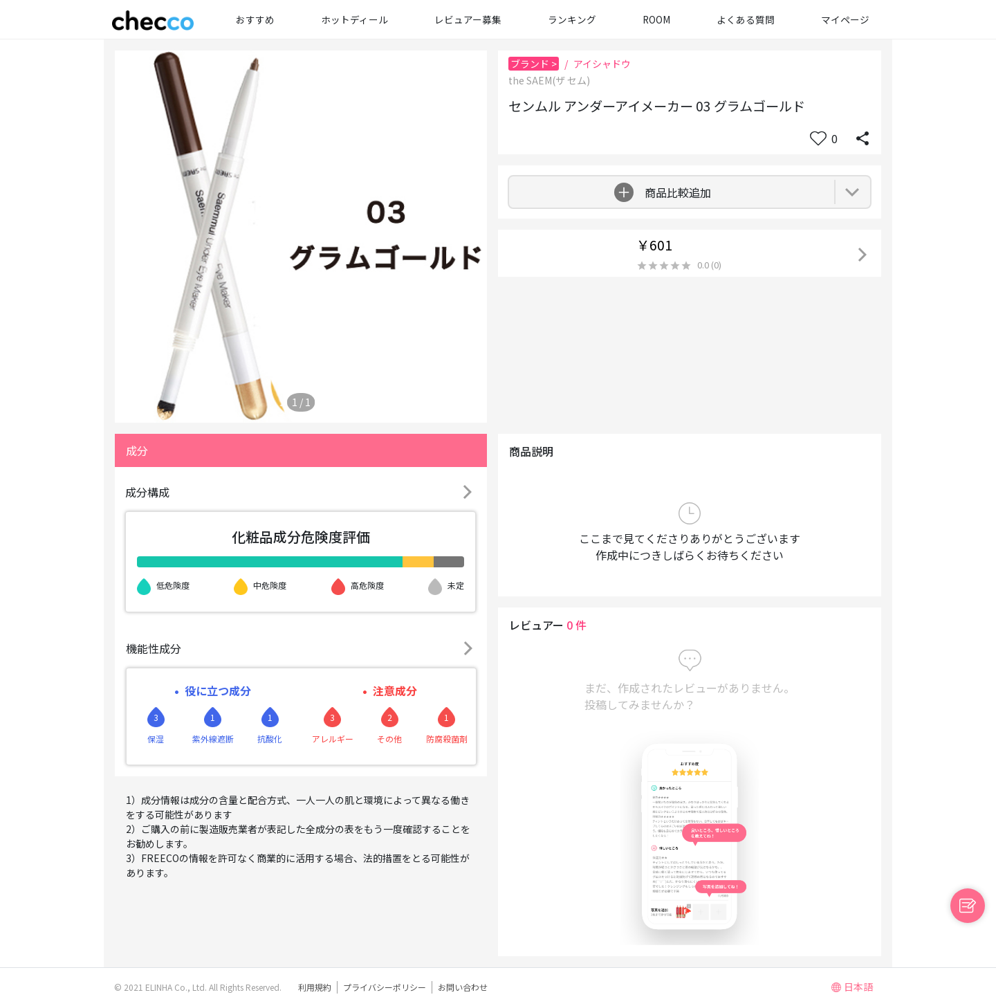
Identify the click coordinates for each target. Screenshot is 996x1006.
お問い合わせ (463, 987)
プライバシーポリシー (384, 987)
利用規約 (314, 987)
